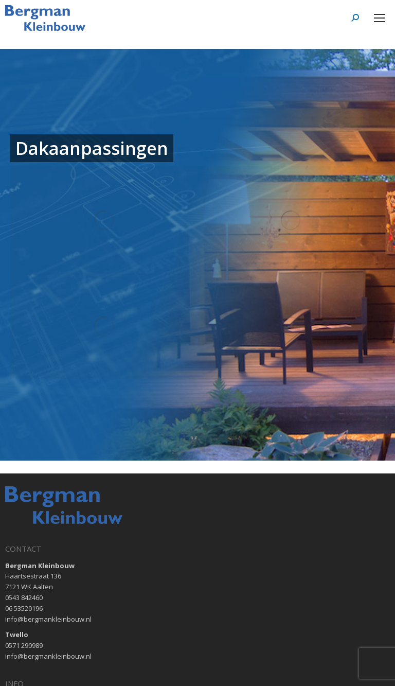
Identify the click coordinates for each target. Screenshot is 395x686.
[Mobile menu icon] (379, 18)
